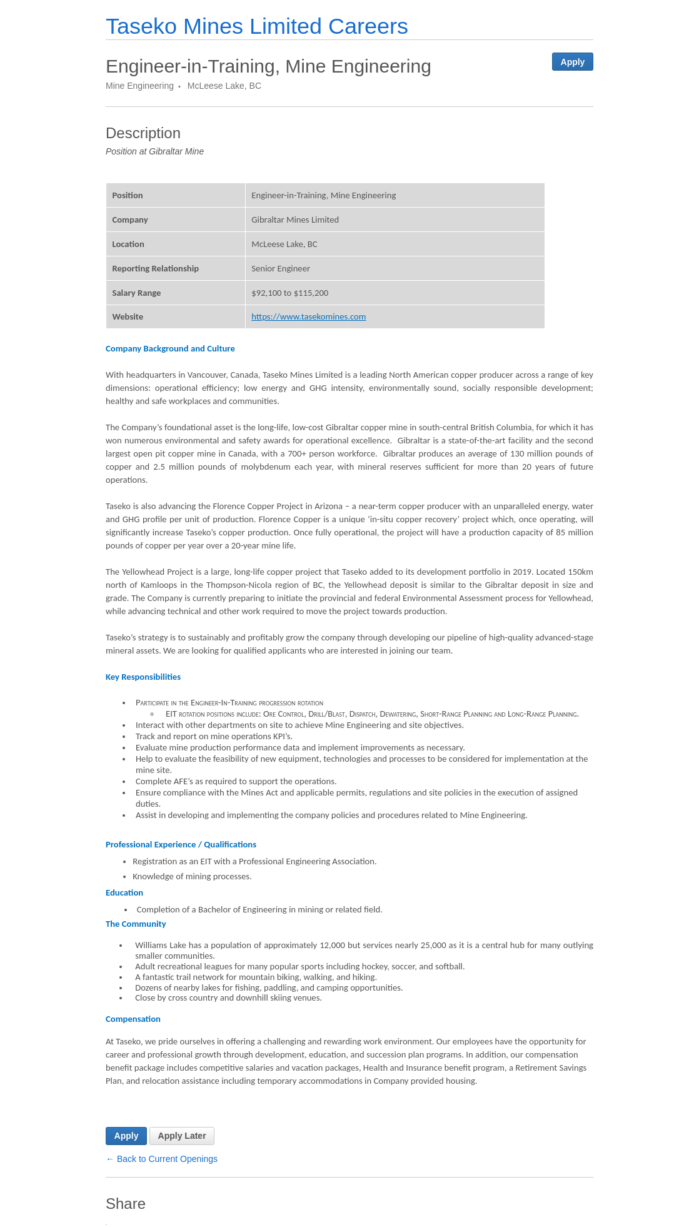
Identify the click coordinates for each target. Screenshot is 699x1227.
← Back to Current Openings (162, 1159)
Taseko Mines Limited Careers (257, 26)
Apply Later (182, 1136)
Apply (573, 62)
